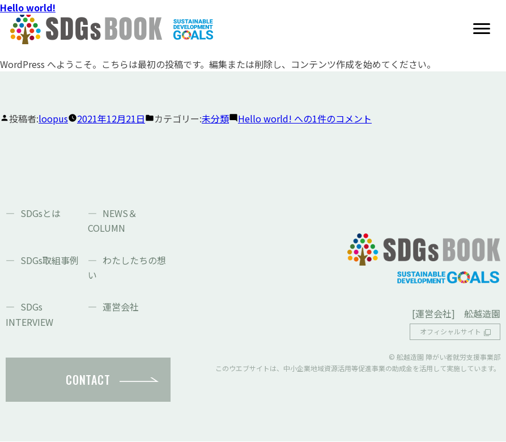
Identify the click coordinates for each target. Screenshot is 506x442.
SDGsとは (40, 213)
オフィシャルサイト (450, 332)
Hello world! (28, 7)
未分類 (215, 118)
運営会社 (121, 306)
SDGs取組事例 (49, 260)
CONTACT (87, 379)
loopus (53, 118)
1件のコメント (305, 118)
